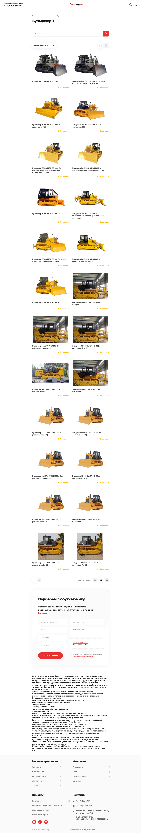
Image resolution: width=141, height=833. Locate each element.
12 (95, 580)
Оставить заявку (51, 656)
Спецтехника (38, 772)
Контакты (50, 801)
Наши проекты (91, 776)
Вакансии (91, 781)
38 (107, 580)
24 (101, 580)
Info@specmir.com (84, 806)
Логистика (46, 781)
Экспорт (46, 785)
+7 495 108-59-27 (83, 801)
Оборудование (46, 776)
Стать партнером (40, 815)
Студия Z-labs (89, 830)
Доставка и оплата (40, 810)
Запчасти (46, 767)
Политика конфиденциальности (47, 805)
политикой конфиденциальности (83, 656)
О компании (91, 767)
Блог (91, 772)
